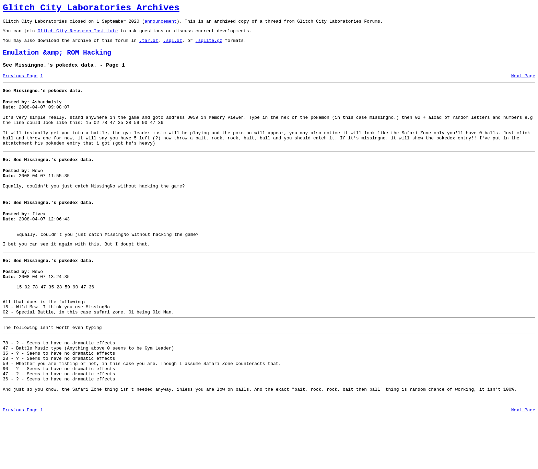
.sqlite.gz (209, 45)
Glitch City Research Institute (77, 35)
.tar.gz (148, 45)
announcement (160, 24)
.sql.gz (172, 45)
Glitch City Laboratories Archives (91, 9)
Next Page (523, 84)
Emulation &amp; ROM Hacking (57, 59)
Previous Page (20, 84)
